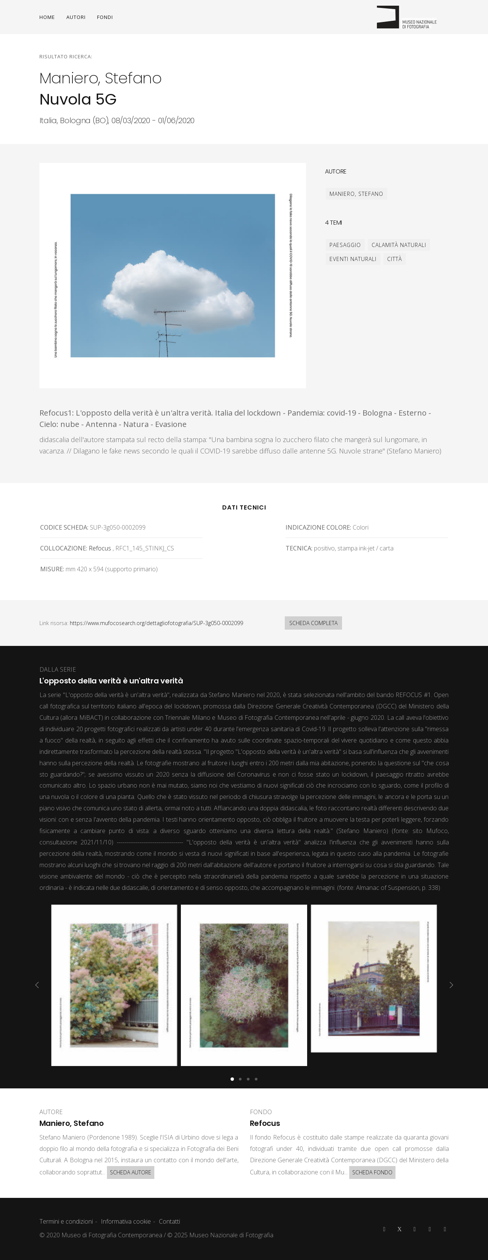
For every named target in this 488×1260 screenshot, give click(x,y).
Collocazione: (63, 548)
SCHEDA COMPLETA (313, 623)
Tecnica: (299, 548)
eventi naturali (353, 259)
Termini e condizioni (66, 1221)
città (394, 259)
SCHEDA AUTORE (130, 1172)
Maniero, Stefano (356, 193)
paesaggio (345, 245)
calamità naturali (399, 245)
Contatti (169, 1221)
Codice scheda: (64, 527)
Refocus (100, 548)
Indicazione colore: (318, 527)
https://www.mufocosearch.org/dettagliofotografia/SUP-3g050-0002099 (156, 623)
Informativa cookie (126, 1221)
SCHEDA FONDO (372, 1172)
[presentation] (37, 985)
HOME (47, 17)
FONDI (105, 17)
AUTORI (76, 17)
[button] (232, 1079)
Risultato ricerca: (66, 56)
